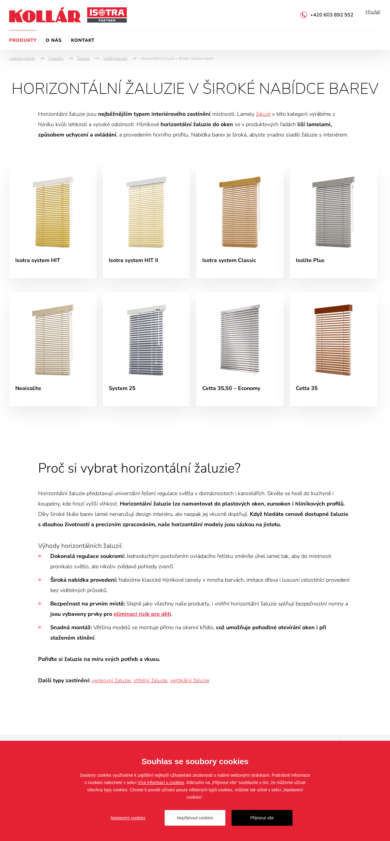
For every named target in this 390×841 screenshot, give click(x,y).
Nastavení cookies (128, 817)
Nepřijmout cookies (195, 817)
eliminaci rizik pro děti (142, 616)
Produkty (23, 40)
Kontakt (82, 40)
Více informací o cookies (161, 782)
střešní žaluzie (150, 683)
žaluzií (263, 114)
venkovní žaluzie (111, 683)
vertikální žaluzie (189, 683)
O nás (54, 40)
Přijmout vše (262, 817)
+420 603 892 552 (331, 15)
